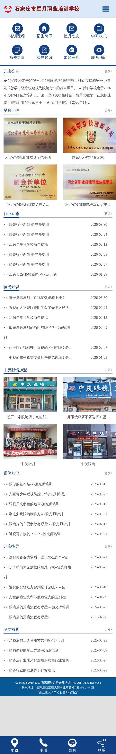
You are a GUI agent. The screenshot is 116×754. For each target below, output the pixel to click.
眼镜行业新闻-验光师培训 (29, 224)
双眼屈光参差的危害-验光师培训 (34, 504)
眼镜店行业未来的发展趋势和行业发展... (40, 660)
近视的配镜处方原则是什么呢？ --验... (38, 587)
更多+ (108, 71)
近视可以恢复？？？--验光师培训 (35, 534)
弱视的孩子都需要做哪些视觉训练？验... (40, 357)
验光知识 (44, 57)
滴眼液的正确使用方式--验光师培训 (36, 640)
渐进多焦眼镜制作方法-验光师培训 (36, 514)
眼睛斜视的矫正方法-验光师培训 (34, 650)
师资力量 (17, 57)
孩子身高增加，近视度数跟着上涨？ (37, 298)
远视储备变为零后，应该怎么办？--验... (39, 557)
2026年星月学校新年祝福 (28, 244)
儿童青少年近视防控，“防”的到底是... (38, 494)
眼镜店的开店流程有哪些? (29, 617)
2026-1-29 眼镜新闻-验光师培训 (33, 274)
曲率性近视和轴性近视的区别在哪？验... (40, 348)
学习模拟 (99, 36)
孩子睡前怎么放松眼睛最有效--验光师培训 (37, 572)
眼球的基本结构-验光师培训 (30, 484)
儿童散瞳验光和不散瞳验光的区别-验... (39, 597)
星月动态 (71, 36)
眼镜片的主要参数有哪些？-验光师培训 (39, 524)
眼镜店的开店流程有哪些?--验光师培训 (39, 607)
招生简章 (44, 36)
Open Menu (107, 9)
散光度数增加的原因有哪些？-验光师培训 (37, 333)
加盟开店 (71, 57)
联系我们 (99, 57)
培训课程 (17, 36)
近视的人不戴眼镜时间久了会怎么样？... (40, 308)
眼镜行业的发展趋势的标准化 (32, 670)
